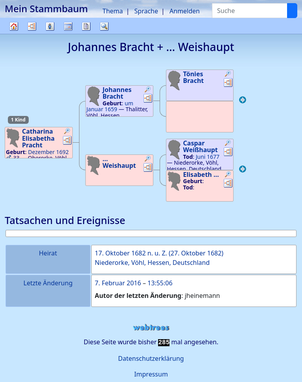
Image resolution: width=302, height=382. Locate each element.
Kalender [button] (68, 26)
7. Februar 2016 (118, 283)
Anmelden (184, 11)
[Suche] (292, 10)
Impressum (151, 374)
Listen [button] (50, 26)
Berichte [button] (86, 26)
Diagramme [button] (32, 26)
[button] (67, 132)
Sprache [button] (146, 11)
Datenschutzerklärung (151, 358)
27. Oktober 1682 (196, 253)
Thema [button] (113, 11)
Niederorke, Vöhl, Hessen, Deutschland (152, 262)
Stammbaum (13, 33)
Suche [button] (104, 26)
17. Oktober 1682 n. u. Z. (131, 253)
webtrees (151, 327)
